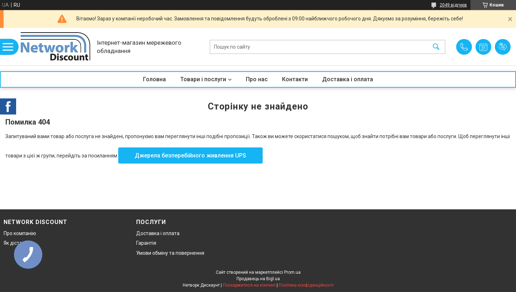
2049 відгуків (453, 5)
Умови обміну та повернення (170, 253)
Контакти (295, 79)
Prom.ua (292, 272)
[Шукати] (436, 46)
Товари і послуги (203, 79)
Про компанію (20, 233)
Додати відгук (503, 47)
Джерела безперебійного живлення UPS (190, 155)
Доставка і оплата (347, 79)
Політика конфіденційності (306, 285)
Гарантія (146, 243)
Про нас (257, 79)
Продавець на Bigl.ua (258, 278)
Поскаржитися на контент (249, 285)
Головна (154, 79)
